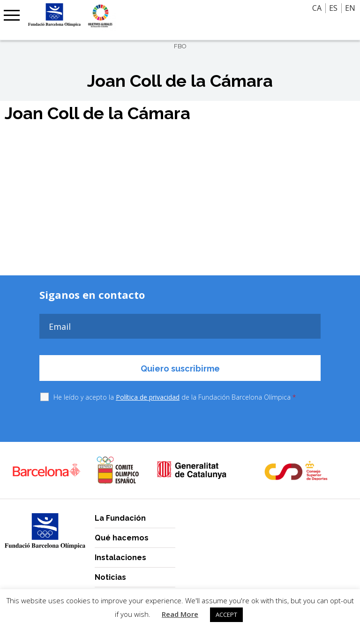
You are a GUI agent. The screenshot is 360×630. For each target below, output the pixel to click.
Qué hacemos (122, 537)
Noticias (110, 577)
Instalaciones (120, 557)
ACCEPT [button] (226, 614)
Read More (180, 614)
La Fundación (120, 518)
